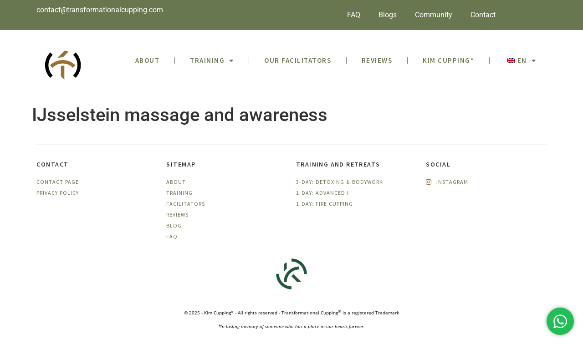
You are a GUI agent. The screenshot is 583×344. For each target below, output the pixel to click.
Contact (483, 14)
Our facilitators (297, 60)
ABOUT (147, 60)
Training (212, 61)
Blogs (387, 14)
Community (433, 14)
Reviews (377, 60)
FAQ (353, 14)
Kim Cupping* (448, 60)
